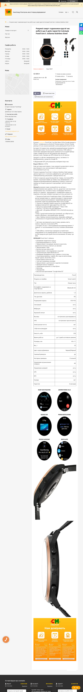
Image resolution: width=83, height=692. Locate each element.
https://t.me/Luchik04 (10, 136)
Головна (61, 12)
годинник (42, 142)
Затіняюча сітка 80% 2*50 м (66, 690)
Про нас (7, 34)
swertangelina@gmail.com (12, 131)
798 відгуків (63, 1)
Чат (76, 687)
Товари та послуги (10, 30)
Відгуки (7, 37)
